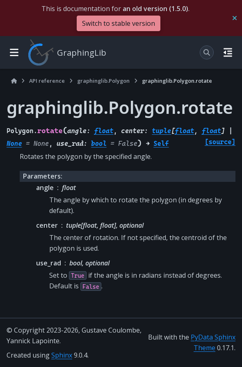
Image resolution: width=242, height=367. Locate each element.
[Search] (207, 52)
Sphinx (61, 355)
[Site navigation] (14, 52)
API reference (47, 80)
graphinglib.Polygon (103, 80)
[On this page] (227, 52)
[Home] (14, 81)
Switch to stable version (118, 23)
